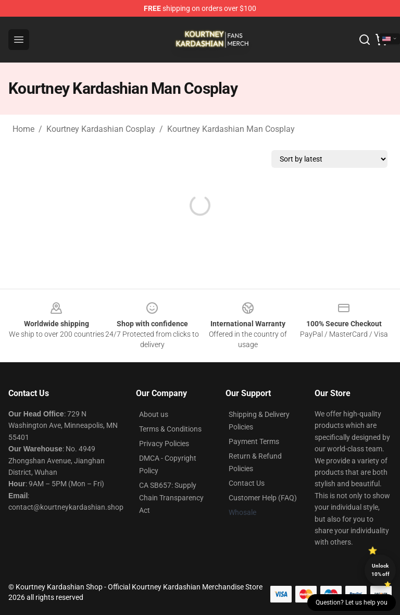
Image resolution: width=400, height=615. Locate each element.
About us (153, 414)
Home (23, 129)
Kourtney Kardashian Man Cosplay (231, 129)
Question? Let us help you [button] (352, 602)
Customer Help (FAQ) (263, 498)
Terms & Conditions (170, 429)
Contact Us (247, 483)
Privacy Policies (164, 443)
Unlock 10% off (380, 570)
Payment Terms (254, 441)
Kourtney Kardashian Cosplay (100, 129)
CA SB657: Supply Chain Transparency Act (171, 497)
